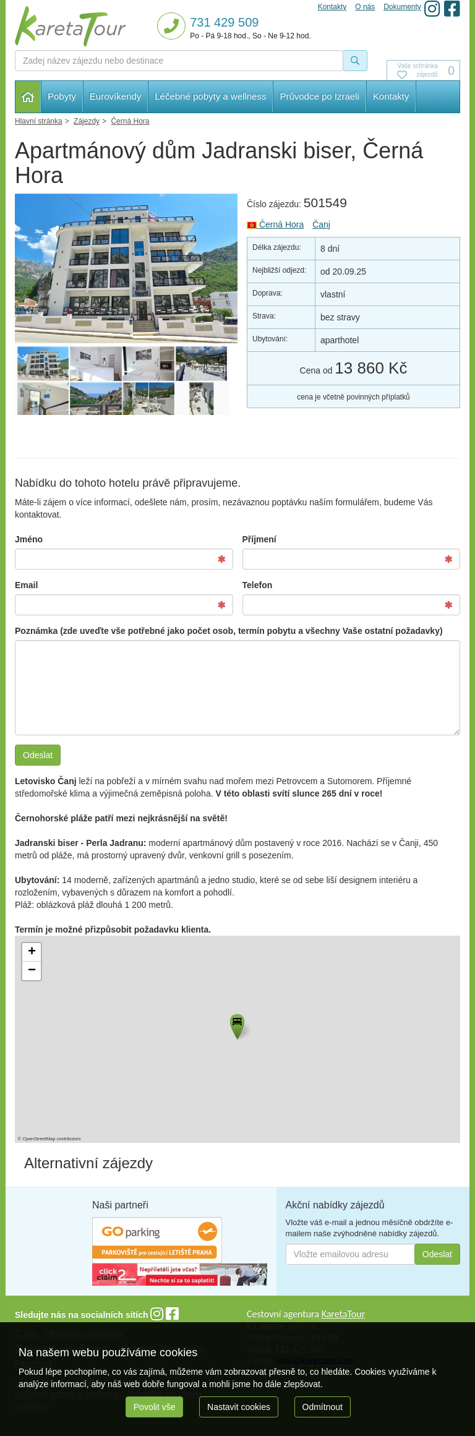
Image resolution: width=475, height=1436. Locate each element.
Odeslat (38, 755)
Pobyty (62, 96)
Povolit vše (155, 1407)
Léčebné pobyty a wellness (210, 96)
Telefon (257, 585)
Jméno (29, 539)
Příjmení (259, 539)
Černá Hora (275, 224)
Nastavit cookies (238, 1407)
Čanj (321, 224)
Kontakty (391, 96)
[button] (236, 1025)
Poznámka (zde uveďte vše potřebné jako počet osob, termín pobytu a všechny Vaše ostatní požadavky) (229, 631)
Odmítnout (322, 1407)
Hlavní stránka (28, 97)
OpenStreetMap (39, 1139)
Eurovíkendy (115, 96)
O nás (365, 6)
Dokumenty (402, 6)
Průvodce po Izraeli (319, 96)
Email (26, 585)
